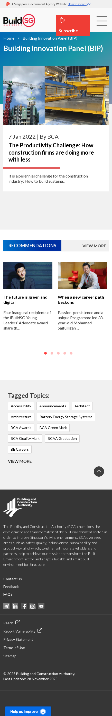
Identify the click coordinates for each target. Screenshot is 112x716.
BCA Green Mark (53, 427)
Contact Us (12, 579)
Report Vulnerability (22, 630)
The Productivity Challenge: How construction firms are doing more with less (51, 152)
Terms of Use (14, 647)
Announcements (52, 406)
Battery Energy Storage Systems (66, 417)
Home (8, 38)
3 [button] (58, 353)
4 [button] (64, 353)
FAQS (8, 594)
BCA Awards (21, 427)
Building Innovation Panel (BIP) (50, 38)
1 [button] (45, 353)
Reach (11, 622)
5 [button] (71, 353)
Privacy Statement (18, 639)
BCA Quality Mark (25, 438)
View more (20, 461)
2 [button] (51, 353)
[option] (27, 313)
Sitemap (9, 656)
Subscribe (68, 30)
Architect (82, 406)
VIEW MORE (94, 245)
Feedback (11, 586)
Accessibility (21, 406)
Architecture (21, 417)
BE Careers (20, 449)
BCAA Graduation (62, 438)
